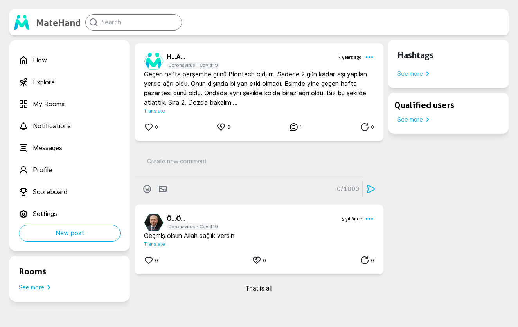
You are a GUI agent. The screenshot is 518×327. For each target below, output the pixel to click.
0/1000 (348, 189)
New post (70, 233)
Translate (154, 111)
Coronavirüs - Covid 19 (193, 65)
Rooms (32, 271)
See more (36, 287)
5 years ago (350, 57)
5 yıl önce (352, 219)
